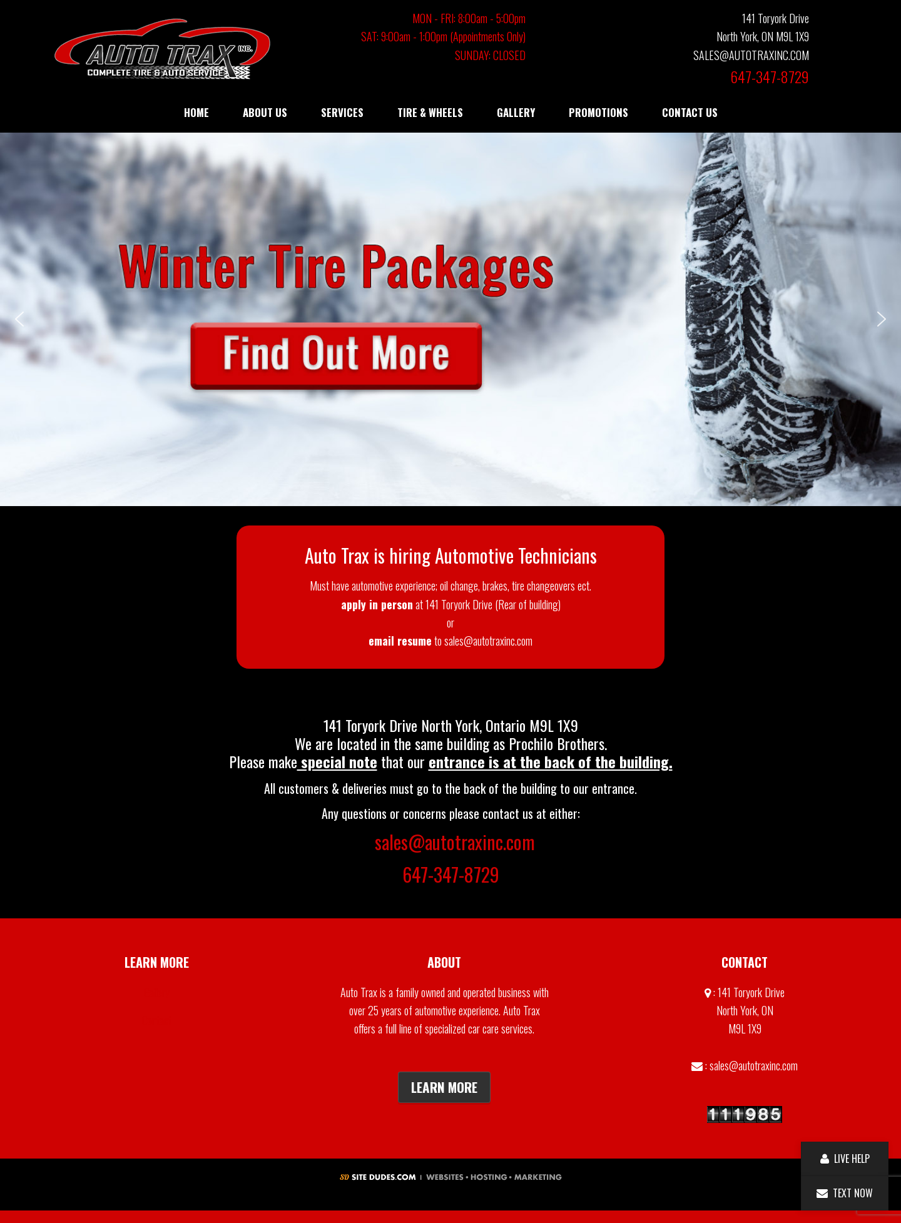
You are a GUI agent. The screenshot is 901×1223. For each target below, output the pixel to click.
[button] (450, 319)
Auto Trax (162, 48)
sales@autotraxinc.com (455, 842)
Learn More (444, 1087)
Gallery (157, 992)
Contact (156, 1020)
